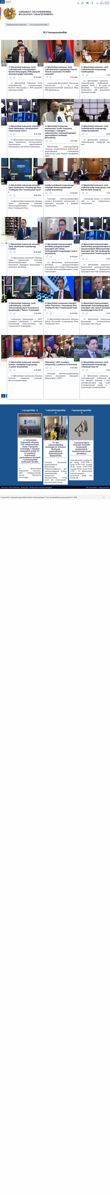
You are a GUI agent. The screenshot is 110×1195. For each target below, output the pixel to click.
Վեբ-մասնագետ (91, 487)
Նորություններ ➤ (30, 410)
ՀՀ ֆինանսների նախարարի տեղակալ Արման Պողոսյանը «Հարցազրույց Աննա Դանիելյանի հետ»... (61, 321)
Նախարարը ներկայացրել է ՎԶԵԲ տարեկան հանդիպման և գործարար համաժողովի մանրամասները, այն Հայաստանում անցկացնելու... (25, 322)
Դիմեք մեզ (24, 487)
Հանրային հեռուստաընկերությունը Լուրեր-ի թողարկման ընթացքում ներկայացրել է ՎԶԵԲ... (61, 375)
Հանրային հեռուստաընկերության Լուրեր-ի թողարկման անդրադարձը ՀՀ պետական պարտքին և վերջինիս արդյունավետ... (61, 202)
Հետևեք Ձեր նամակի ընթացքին (40, 487)
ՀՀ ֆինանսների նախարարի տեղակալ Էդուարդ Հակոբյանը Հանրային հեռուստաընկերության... (25, 378)
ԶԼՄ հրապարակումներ (38, 25)
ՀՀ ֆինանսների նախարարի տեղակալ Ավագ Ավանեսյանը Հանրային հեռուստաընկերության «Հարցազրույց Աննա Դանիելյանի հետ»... (25, 204)
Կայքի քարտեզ (103, 487)
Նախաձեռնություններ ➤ (56, 411)
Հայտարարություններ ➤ (81, 411)
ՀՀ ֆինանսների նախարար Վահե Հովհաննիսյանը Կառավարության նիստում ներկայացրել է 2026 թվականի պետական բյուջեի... (25, 86)
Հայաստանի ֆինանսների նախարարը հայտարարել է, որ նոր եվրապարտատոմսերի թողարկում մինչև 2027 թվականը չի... (61, 86)
